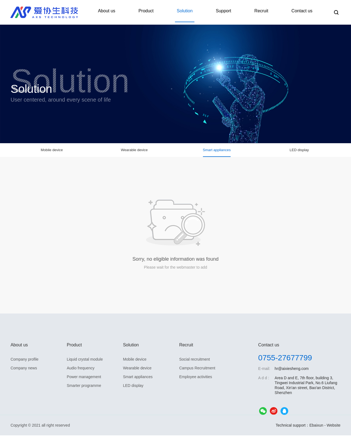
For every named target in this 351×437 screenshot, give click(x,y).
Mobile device (51, 152)
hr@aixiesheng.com (292, 370)
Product (161, 12)
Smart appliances (217, 152)
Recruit (266, 12)
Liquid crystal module (85, 361)
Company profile (24, 361)
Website (333, 427)
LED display (299, 152)
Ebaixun (316, 427)
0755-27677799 (285, 359)
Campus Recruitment (197, 369)
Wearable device (134, 152)
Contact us (303, 12)
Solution (197, 12)
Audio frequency (80, 369)
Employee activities (195, 378)
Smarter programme (84, 387)
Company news (23, 369)
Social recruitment (194, 361)
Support (232, 12)
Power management (84, 378)
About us (125, 12)
